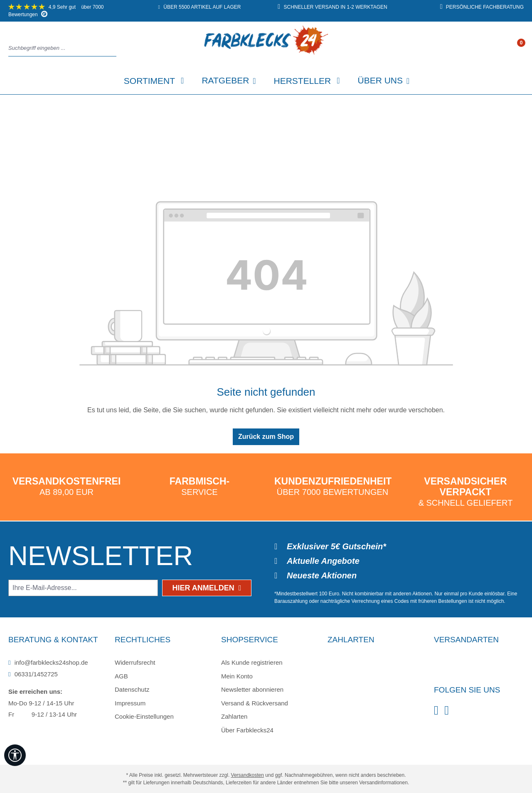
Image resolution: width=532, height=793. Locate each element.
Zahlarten (234, 716)
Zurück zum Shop (266, 436)
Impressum (130, 703)
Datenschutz (132, 689)
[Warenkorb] (521, 48)
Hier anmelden (206, 588)
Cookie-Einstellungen (144, 716)
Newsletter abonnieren (252, 689)
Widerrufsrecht (135, 662)
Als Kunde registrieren (252, 662)
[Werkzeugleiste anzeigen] (15, 755)
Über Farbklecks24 (247, 730)
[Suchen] (113, 48)
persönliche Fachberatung (482, 7)
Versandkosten (247, 775)
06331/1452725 (33, 674)
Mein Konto (237, 676)
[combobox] (60, 48)
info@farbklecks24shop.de (48, 662)
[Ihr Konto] (512, 48)
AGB (121, 676)
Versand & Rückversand (254, 703)
